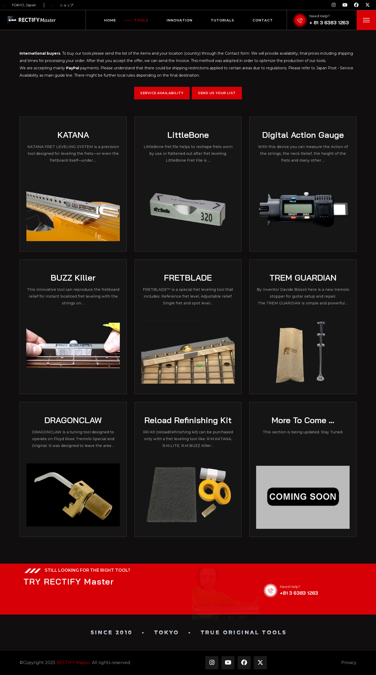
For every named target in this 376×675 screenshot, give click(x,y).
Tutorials (222, 20)
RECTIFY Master (73, 662)
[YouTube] (344, 5)
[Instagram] (334, 5)
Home (110, 20)
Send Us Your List (217, 93)
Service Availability (161, 93)
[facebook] (356, 5)
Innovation (179, 20)
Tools (141, 20)
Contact (262, 20)
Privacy (348, 662)
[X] (367, 5)
